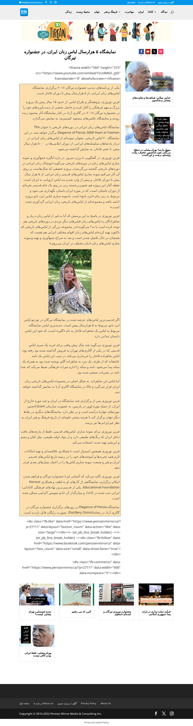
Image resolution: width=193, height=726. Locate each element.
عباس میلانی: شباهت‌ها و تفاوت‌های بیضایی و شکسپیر (151, 99)
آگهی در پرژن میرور (166, 2)
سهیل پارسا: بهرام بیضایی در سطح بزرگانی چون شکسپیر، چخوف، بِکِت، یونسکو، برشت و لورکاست (151, 152)
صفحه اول (131, 2)
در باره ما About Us (146, 2)
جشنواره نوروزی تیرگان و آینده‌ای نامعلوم (117, 613)
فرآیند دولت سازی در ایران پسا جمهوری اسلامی (156, 613)
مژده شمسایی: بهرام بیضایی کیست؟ (40, 613)
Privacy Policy (88, 703)
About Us (106, 703)
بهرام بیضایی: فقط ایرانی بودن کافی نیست (37, 654)
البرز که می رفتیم (81, 611)
